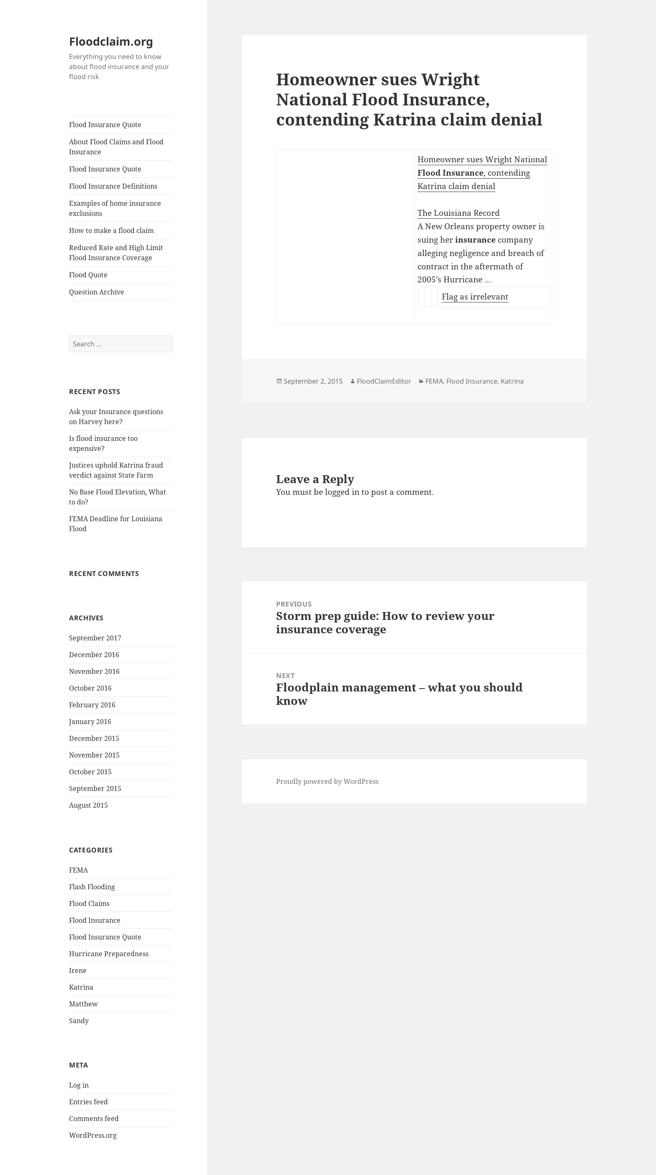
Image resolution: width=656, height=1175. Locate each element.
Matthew (83, 1004)
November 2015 (94, 755)
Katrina (81, 987)
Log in (79, 1085)
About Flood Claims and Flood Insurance (116, 146)
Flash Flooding (92, 886)
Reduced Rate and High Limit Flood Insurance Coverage (116, 252)
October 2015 (90, 771)
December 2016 (94, 654)
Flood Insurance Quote (105, 124)
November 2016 (94, 671)
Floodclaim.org (111, 41)
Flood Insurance (94, 920)
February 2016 (92, 704)
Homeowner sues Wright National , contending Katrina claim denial (482, 173)
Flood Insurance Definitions (113, 186)
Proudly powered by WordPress (327, 781)
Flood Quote (88, 274)
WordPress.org (93, 1135)
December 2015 (94, 738)
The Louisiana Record (459, 212)
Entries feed (88, 1101)
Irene (78, 970)
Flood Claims (89, 903)
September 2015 (95, 788)
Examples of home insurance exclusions (115, 208)
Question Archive (96, 292)
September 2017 (95, 638)
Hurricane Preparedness (109, 953)
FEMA (78, 870)
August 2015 (88, 805)
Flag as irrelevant (475, 296)
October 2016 (90, 688)
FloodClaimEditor (384, 381)
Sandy (79, 1020)
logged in (342, 491)
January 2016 (90, 721)
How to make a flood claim (111, 230)
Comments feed (94, 1118)
